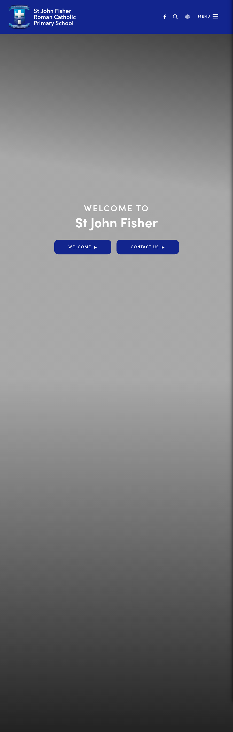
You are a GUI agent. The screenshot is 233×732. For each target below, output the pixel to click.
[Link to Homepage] (53, 17)
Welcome (79, 246)
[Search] (175, 17)
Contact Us (145, 246)
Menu (204, 16)
